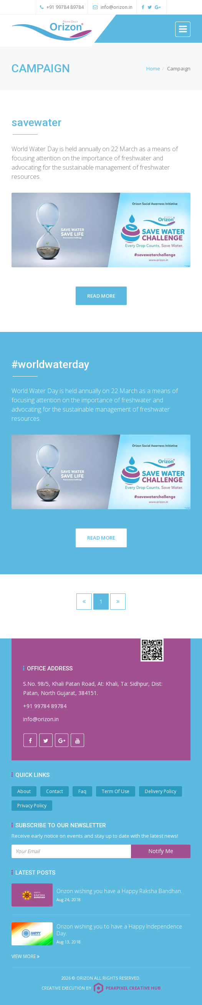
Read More (101, 295)
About (24, 791)
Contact (54, 791)
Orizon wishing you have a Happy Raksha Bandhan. (119, 891)
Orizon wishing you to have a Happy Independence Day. (119, 930)
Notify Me (160, 851)
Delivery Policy (160, 791)
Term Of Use (115, 791)
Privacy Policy (31, 805)
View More (26, 956)
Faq (82, 791)
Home (153, 68)
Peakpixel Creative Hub (133, 988)
